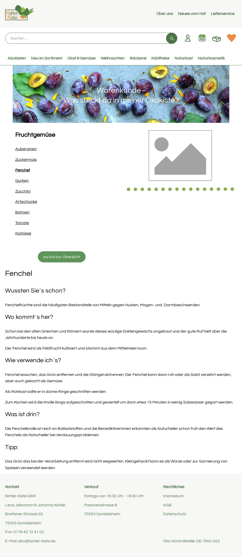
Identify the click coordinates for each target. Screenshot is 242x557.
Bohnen (22, 212)
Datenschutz (174, 514)
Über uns (164, 14)
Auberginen (26, 149)
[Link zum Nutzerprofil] (187, 38)
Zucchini (22, 191)
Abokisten (17, 58)
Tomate (22, 223)
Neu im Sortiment (46, 58)
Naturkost (183, 58)
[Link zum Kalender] (202, 38)
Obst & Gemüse (81, 58)
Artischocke (26, 202)
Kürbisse (23, 233)
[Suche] (91, 38)
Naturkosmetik (211, 58)
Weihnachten (113, 58)
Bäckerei (138, 58)
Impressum (173, 496)
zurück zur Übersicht (61, 257)
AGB (167, 505)
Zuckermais (26, 160)
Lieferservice (222, 14)
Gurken (22, 181)
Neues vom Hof (192, 14)
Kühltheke (160, 58)
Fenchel (22, 170)
